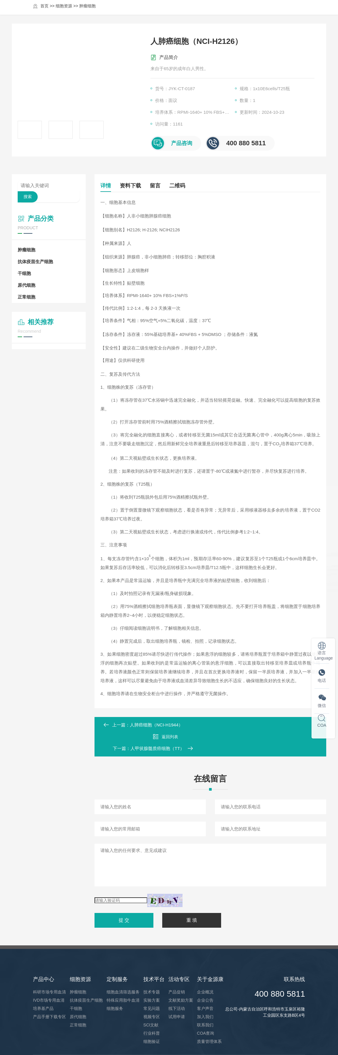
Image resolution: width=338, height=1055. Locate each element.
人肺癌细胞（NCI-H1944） (156, 724)
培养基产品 (43, 985)
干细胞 (24, 273)
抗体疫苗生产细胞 (35, 261)
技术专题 (151, 968)
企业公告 (205, 976)
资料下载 (133, 186)
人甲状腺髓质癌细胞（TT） (282, 724)
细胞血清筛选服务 (123, 968)
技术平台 (202, 12)
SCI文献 (150, 1001)
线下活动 (176, 985)
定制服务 (174, 12)
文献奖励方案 (180, 976)
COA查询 (205, 1009)
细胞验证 (151, 1018)
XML (180, 1043)
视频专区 (151, 993)
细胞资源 (147, 12)
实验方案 (151, 976)
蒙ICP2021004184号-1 (154, 1043)
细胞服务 (115, 985)
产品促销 (176, 968)
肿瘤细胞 (26, 249)
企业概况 (205, 968)
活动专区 (230, 12)
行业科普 (151, 1009)
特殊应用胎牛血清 (123, 976)
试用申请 (176, 993)
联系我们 (205, 1001)
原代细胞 (26, 285)
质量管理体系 (209, 1018)
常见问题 (151, 985)
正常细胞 (26, 296)
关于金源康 (260, 12)
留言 (161, 186)
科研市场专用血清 (49, 968)
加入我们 (205, 993)
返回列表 (210, 725)
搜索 (28, 196)
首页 (96, 12)
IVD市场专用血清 (48, 976)
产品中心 (119, 12)
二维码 (186, 186)
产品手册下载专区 (49, 993)
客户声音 (205, 985)
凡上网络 (297, 1043)
